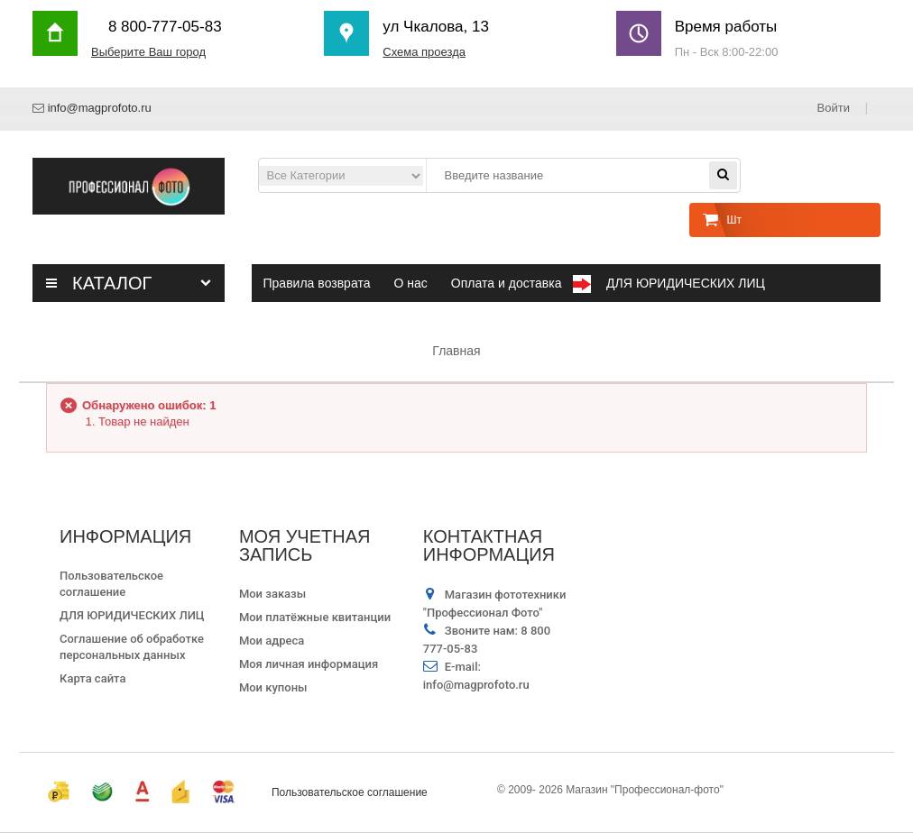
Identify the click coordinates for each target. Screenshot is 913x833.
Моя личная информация (308, 664)
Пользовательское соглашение (350, 792)
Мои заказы (272, 593)
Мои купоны (273, 687)
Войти (835, 107)
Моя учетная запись (305, 545)
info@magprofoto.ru (100, 107)
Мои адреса (271, 640)
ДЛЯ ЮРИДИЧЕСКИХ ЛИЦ (132, 615)
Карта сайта (92, 678)
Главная (456, 350)
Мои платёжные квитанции (315, 617)
